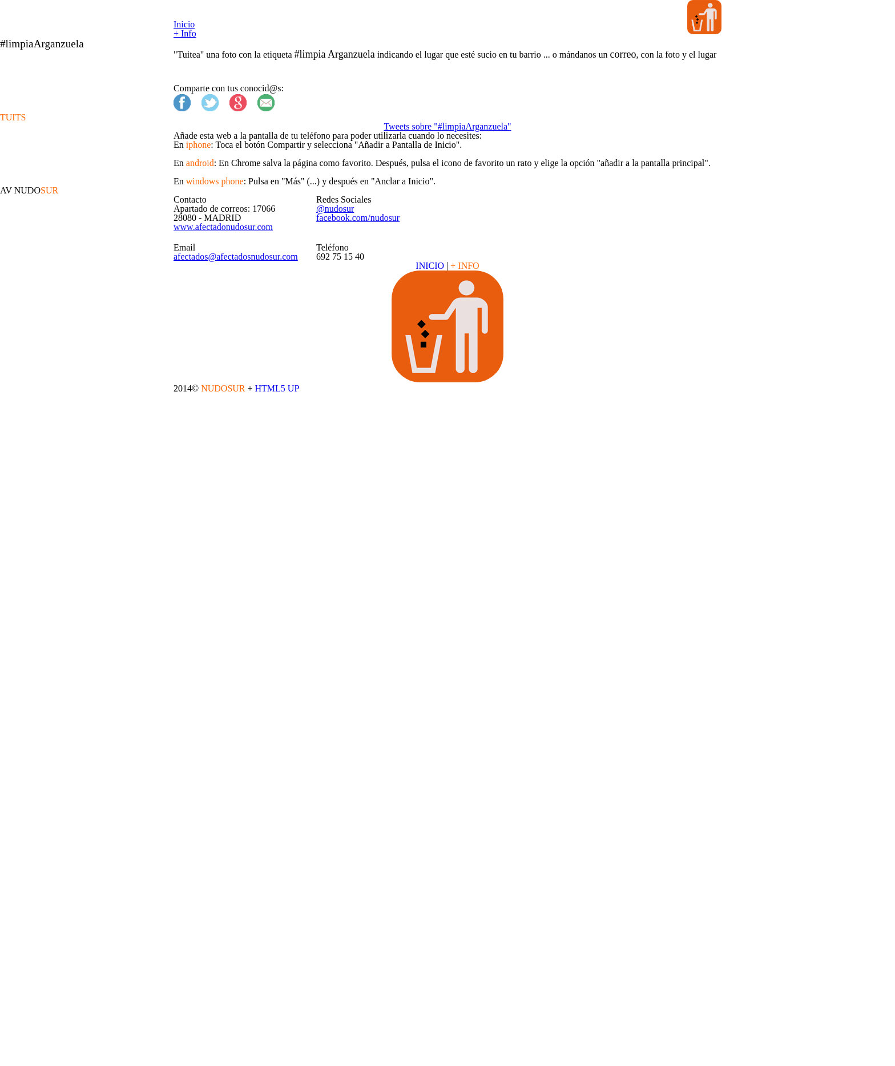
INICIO (431, 846)
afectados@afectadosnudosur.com (271, 813)
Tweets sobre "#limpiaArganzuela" (447, 362)
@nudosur (364, 698)
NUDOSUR (436, 1029)
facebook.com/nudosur (391, 712)
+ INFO (463, 846)
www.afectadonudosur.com (256, 740)
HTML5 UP (487, 1029)
